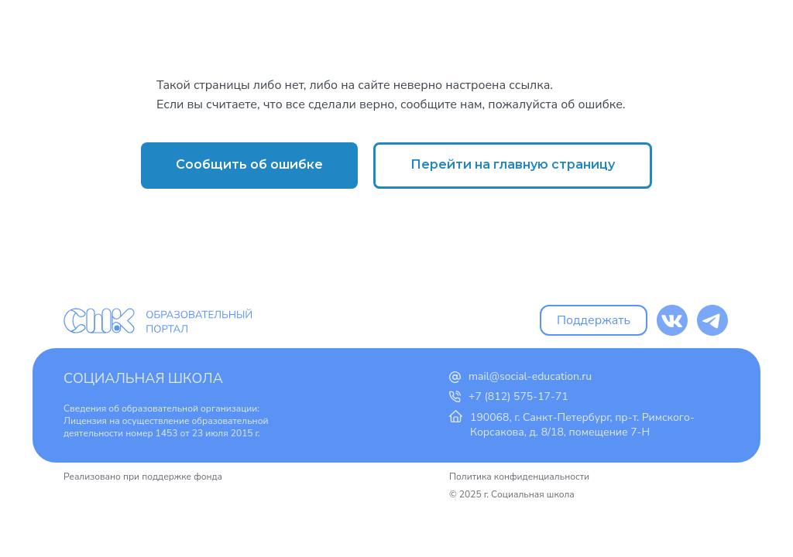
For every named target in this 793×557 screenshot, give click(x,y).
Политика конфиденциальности (519, 476)
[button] (249, 165)
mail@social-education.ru (530, 376)
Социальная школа (143, 378)
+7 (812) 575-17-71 (518, 396)
